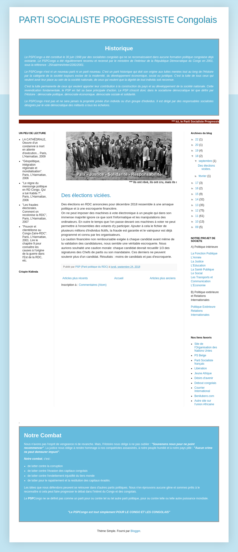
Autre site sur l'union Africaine (204, 402)
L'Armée (196, 257)
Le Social (196, 273)
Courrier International (202, 389)
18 (197, 156)
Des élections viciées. (86, 195)
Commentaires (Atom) (93, 285)
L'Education (198, 265)
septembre (206, 161)
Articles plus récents (75, 278)
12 (197, 210)
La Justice (197, 261)
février (203, 176)
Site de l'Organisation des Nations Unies (205, 347)
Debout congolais (205, 383)
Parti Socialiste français (203, 362)
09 (197, 227)
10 (197, 221)
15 (197, 194)
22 (197, 139)
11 (197, 216)
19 (197, 150)
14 (197, 199)
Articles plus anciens (163, 278)
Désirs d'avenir (203, 378)
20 (197, 145)
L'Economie (198, 285)
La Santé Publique (202, 269)
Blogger (135, 531)
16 (197, 188)
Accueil (118, 278)
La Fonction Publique (204, 253)
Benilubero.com (204, 396)
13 (197, 205)
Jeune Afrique (203, 373)
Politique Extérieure (203, 306)
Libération (200, 368)
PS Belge (200, 355)
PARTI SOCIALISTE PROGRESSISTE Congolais (118, 20)
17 (197, 183)
